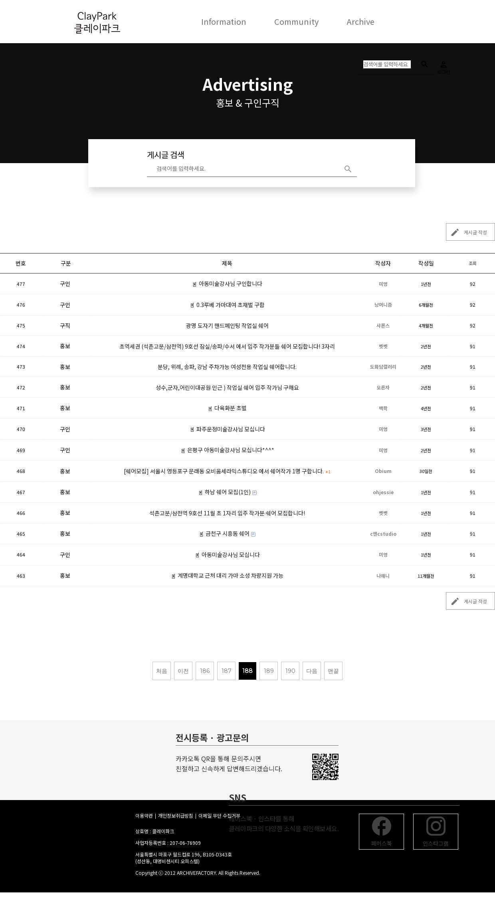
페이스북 (381, 831)
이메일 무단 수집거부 (219, 815)
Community (296, 21)
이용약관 (144, 815)
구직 (65, 325)
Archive (360, 21)
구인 (65, 283)
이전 (183, 671)
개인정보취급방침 (175, 815)
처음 (161, 671)
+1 (328, 471)
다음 (311, 671)
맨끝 (333, 671)
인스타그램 (436, 831)
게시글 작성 (466, 232)
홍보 (65, 346)
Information (223, 21)
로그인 (443, 65)
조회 (473, 263)
